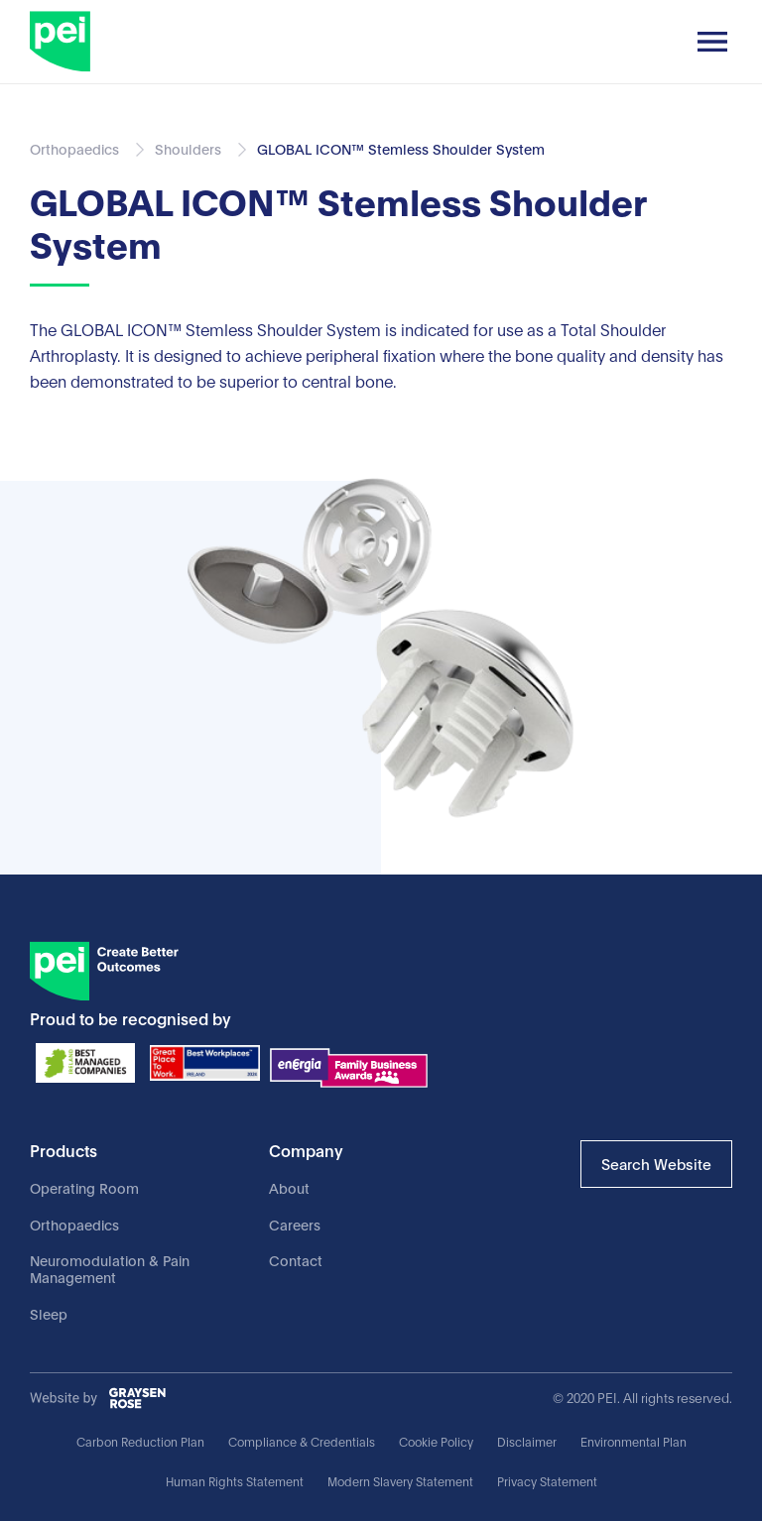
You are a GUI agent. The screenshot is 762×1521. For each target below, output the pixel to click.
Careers (294, 1224)
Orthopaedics (74, 1224)
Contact (295, 1259)
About (289, 1187)
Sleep (48, 1313)
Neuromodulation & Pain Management (110, 1268)
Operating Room (84, 1187)
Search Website (656, 1163)
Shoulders (188, 148)
